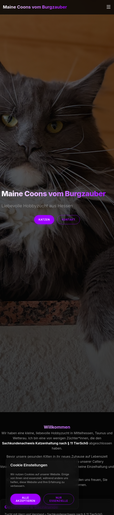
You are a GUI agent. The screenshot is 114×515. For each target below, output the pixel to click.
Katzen (44, 219)
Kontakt (68, 219)
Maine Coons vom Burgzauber (35, 7)
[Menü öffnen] (108, 7)
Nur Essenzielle (58, 499)
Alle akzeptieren (25, 499)
